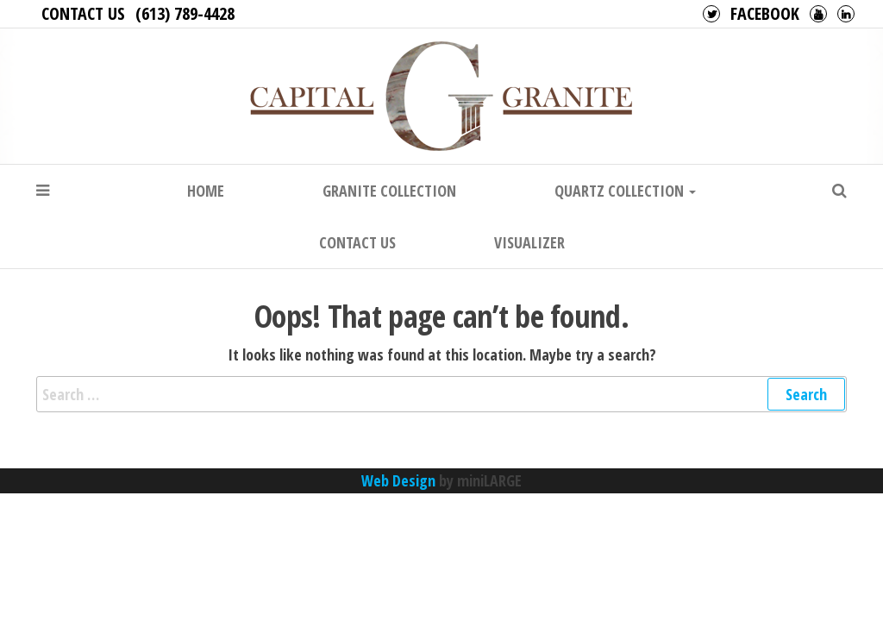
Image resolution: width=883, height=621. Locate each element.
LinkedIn (846, 14)
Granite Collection (389, 190)
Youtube (818, 14)
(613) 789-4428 (185, 13)
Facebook (764, 13)
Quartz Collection (625, 190)
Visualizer (529, 242)
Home (205, 190)
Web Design (398, 480)
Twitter (711, 14)
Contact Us (83, 13)
